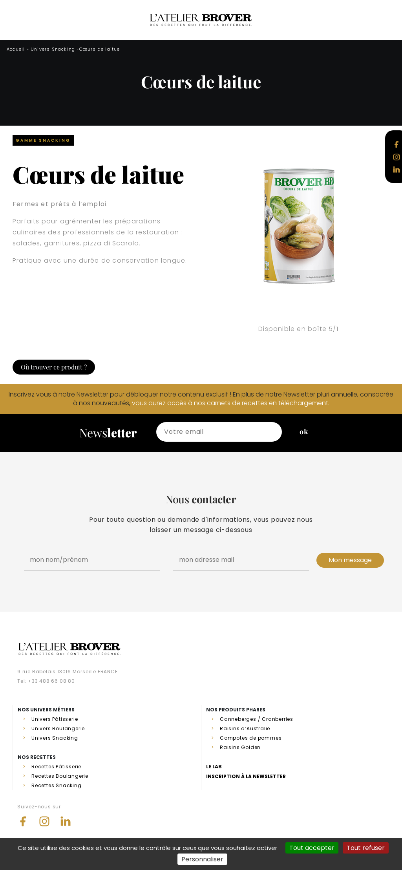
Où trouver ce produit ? (54, 367)
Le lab (214, 766)
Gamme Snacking (43, 140)
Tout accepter (311, 847)
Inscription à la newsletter (246, 776)
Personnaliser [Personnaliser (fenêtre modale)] (202, 859)
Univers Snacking (53, 49)
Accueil (16, 49)
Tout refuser (366, 847)
